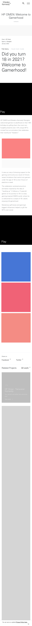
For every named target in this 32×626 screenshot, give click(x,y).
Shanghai (8, 41)
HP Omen (8, 39)
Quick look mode (17, 49)
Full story (5, 49)
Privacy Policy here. (21, 622)
